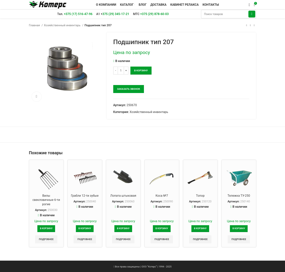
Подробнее (46, 239)
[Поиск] (228, 14)
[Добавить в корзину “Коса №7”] (162, 228)
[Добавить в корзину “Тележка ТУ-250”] (239, 228)
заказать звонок (128, 88)
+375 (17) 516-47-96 (78, 14)
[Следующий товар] (254, 25)
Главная (35, 25)
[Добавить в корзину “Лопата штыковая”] (123, 228)
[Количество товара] (121, 71)
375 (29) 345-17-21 (115, 14)
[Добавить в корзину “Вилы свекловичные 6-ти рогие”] (46, 228)
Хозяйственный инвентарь (62, 25)
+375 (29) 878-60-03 (154, 14)
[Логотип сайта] (48, 4)
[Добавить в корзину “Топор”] (200, 228)
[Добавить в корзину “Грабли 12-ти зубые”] (85, 228)
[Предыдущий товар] (247, 25)
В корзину (141, 70)
